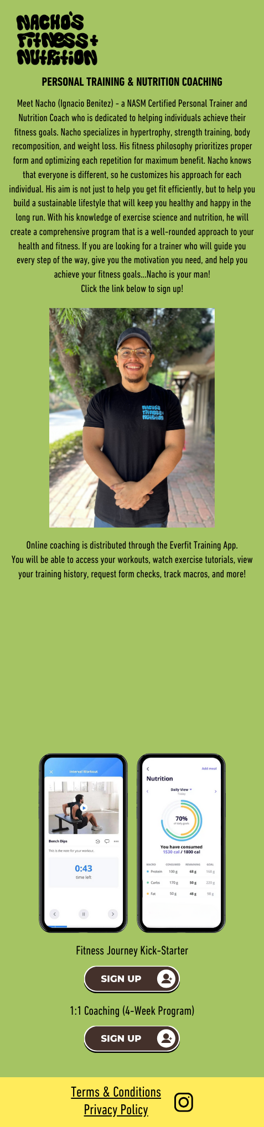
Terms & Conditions (116, 1093)
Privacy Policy (116, 1110)
